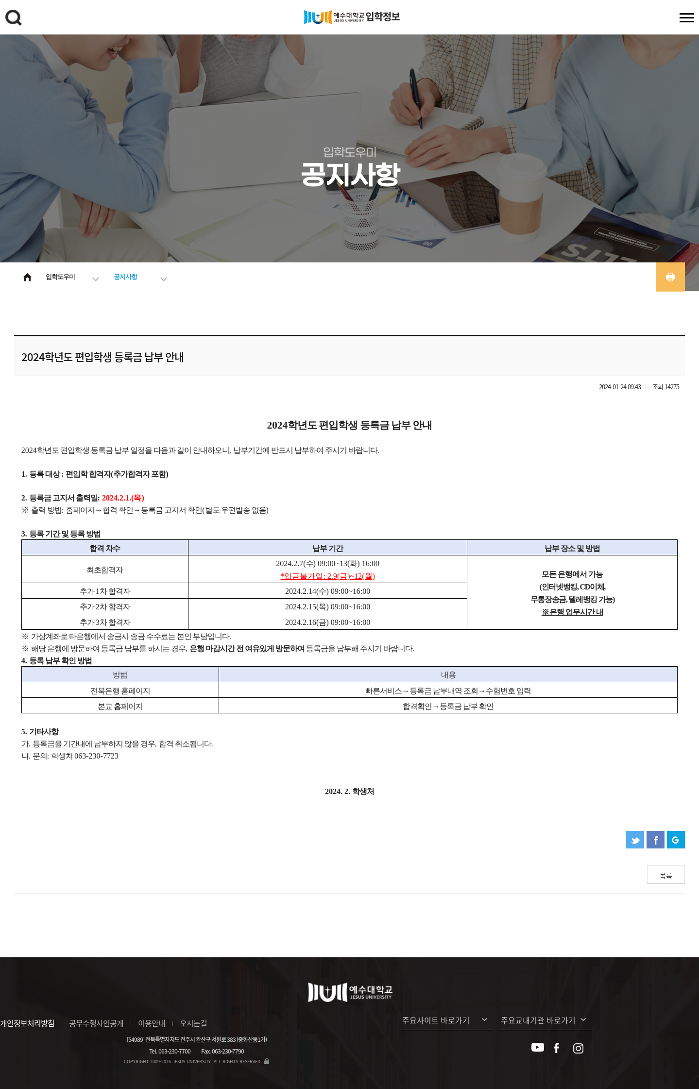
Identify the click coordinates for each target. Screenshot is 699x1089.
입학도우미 (60, 276)
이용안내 (151, 1023)
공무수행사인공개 (96, 1023)
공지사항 (125, 276)
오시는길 (193, 1023)
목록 (666, 875)
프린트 (670, 277)
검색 (15, 19)
